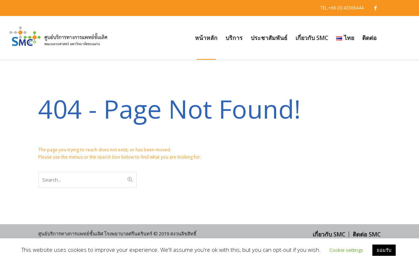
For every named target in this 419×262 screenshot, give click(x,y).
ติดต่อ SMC (367, 234)
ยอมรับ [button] (384, 250)
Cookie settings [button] (346, 250)
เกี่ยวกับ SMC (329, 234)
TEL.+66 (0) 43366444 (342, 8)
